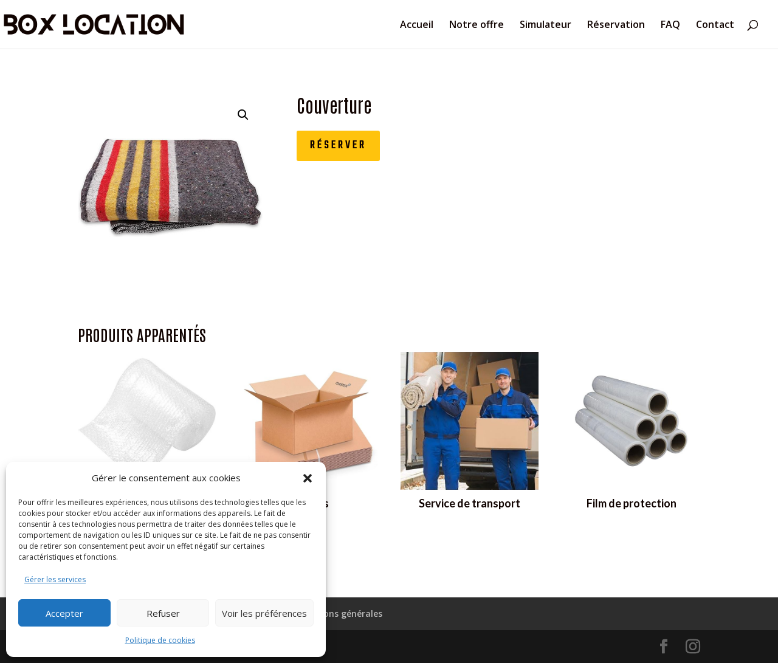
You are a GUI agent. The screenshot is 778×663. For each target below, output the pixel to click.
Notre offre (476, 25)
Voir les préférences (264, 613)
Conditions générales (337, 613)
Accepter (64, 613)
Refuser (163, 613)
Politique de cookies (160, 640)
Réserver (338, 145)
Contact (715, 25)
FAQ (670, 25)
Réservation (616, 25)
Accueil (416, 25)
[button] (307, 478)
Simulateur (545, 25)
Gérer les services (55, 579)
